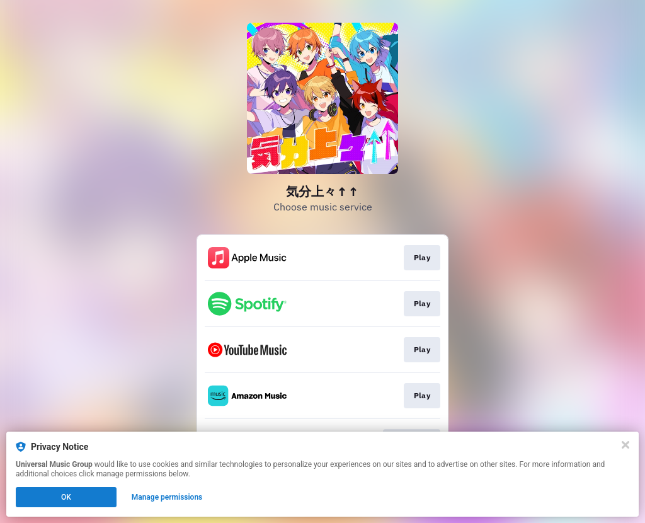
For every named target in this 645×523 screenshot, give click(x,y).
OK (66, 497)
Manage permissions (167, 497)
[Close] (625, 445)
